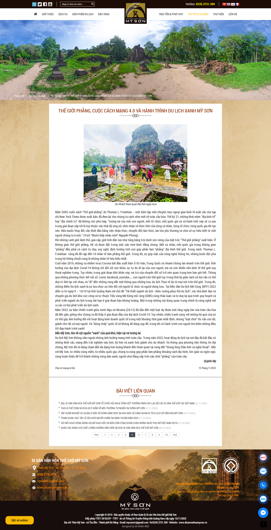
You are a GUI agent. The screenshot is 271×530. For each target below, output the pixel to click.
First (96, 434)
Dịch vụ (62, 14)
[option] (135, 66)
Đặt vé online (19, 520)
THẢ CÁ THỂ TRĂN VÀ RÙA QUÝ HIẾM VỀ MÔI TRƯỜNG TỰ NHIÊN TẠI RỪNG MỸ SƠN (103, 408)
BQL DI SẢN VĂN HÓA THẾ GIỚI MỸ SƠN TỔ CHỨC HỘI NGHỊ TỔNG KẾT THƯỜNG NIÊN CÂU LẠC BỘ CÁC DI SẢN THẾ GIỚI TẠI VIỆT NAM (127, 403)
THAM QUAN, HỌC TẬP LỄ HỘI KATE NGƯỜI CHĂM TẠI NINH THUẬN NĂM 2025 (99, 418)
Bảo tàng (103, 14)
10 (166, 434)
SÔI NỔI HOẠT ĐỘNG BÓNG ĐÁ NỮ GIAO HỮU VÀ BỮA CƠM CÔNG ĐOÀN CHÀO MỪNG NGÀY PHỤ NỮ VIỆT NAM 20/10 (119, 423)
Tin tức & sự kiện (198, 14)
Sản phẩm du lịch (83, 14)
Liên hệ (232, 14)
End (175, 434)
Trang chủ (19, 95)
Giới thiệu (48, 14)
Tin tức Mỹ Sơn (58, 95)
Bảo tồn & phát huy (171, 14)
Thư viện (218, 14)
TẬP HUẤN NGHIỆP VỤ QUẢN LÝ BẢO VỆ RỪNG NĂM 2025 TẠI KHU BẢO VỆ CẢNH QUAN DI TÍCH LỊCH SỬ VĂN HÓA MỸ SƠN (122, 413)
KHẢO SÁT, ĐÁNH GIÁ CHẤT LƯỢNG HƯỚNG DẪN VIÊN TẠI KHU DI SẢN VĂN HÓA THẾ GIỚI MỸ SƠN (109, 427)
